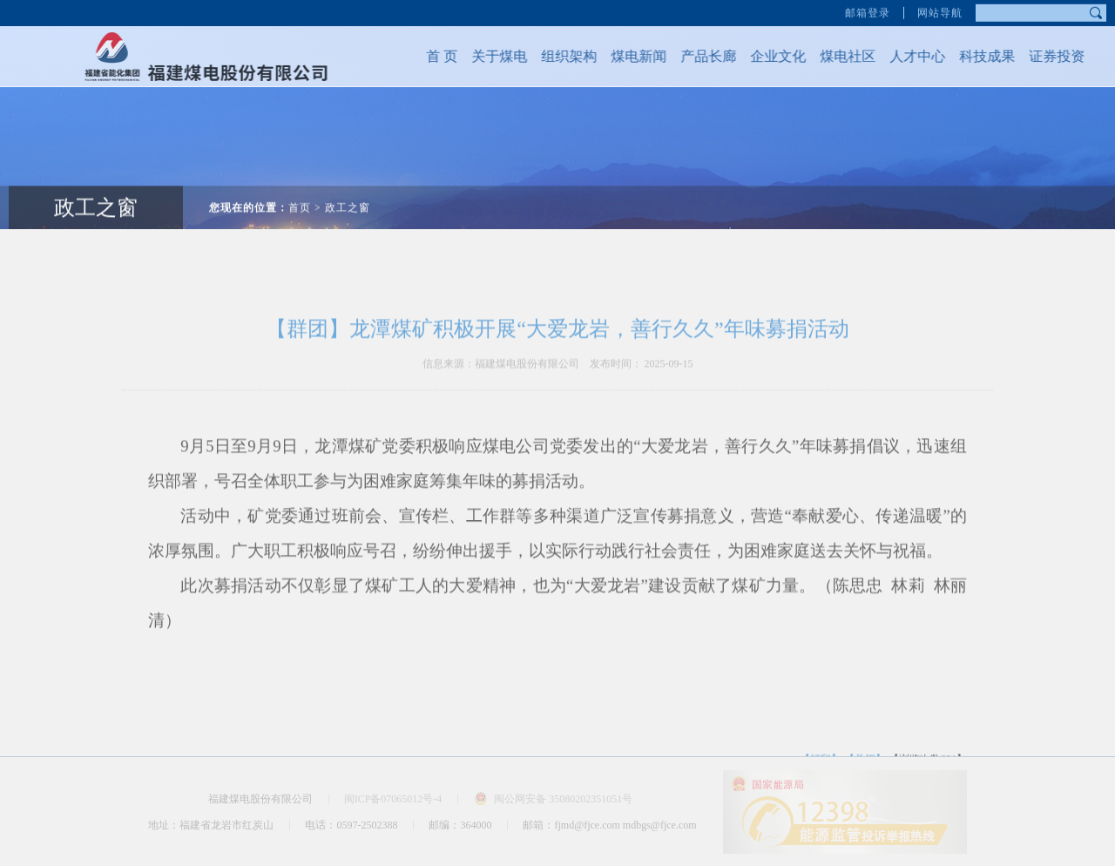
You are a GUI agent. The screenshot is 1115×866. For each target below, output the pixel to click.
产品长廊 (699, 56)
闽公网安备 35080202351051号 (563, 799)
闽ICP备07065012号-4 (393, 799)
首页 (299, 199)
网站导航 (940, 11)
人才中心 (908, 56)
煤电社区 (839, 56)
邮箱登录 (867, 11)
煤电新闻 (630, 56)
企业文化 (769, 56)
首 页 (433, 56)
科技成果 (978, 56)
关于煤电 (490, 56)
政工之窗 (347, 199)
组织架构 (560, 56)
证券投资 (1048, 56)
